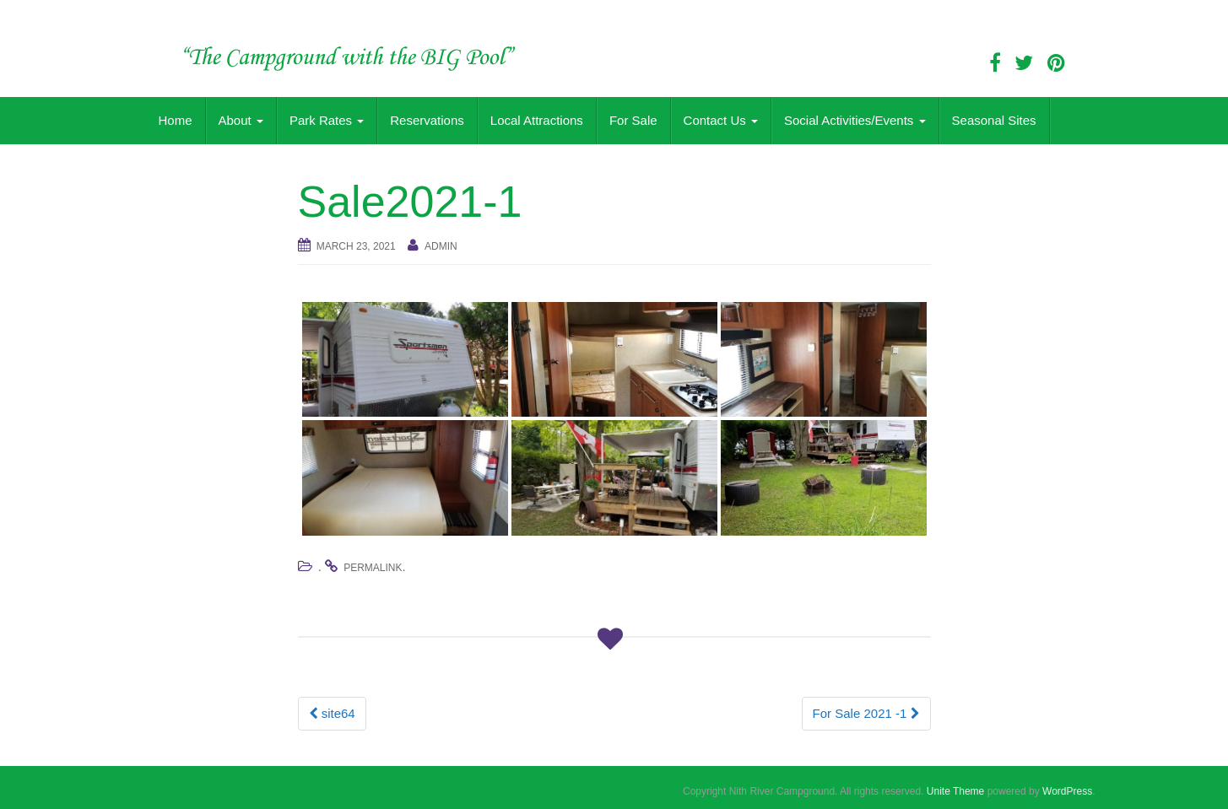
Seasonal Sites (994, 120)
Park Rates (326, 120)
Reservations (427, 120)
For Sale (633, 120)
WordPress (1067, 791)
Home (175, 120)
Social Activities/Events (855, 120)
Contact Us (721, 120)
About (241, 120)
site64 (332, 713)
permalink (373, 568)
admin (441, 246)
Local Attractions (536, 120)
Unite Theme (955, 791)
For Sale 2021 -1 (866, 713)
